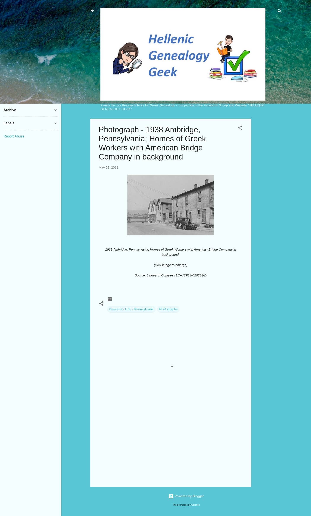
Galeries (195, 504)
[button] (240, 128)
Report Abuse (13, 136)
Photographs (168, 309)
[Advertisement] (268, 183)
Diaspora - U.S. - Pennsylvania (131, 309)
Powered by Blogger (186, 496)
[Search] (279, 11)
